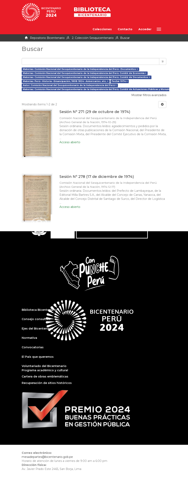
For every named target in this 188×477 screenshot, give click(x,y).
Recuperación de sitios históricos (47, 383)
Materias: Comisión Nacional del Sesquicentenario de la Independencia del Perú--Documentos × (80, 69)
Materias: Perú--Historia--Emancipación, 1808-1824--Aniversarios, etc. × (65, 81)
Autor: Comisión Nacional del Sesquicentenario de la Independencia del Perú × (69, 85)
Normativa (29, 338)
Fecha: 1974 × (120, 81)
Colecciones (102, 29)
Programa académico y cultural (45, 370)
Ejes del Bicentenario (37, 328)
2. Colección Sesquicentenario (93, 38)
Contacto (125, 29)
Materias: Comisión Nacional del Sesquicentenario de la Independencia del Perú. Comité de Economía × (84, 73)
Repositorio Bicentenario (47, 38)
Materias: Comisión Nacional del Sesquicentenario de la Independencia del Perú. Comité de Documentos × (86, 77)
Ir (163, 61)
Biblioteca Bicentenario (39, 310)
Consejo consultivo (36, 319)
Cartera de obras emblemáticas (45, 376)
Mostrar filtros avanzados (148, 95)
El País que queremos (38, 357)
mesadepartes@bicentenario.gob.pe (47, 457)
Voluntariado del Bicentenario (44, 366)
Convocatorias (33, 347)
